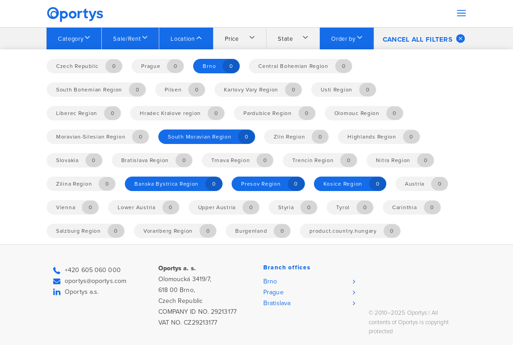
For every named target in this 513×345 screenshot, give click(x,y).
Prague (273, 292)
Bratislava (276, 303)
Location (183, 39)
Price (232, 39)
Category (70, 39)
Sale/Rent (127, 39)
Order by (343, 39)
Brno (270, 281)
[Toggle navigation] (461, 13)
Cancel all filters (424, 38)
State (285, 39)
